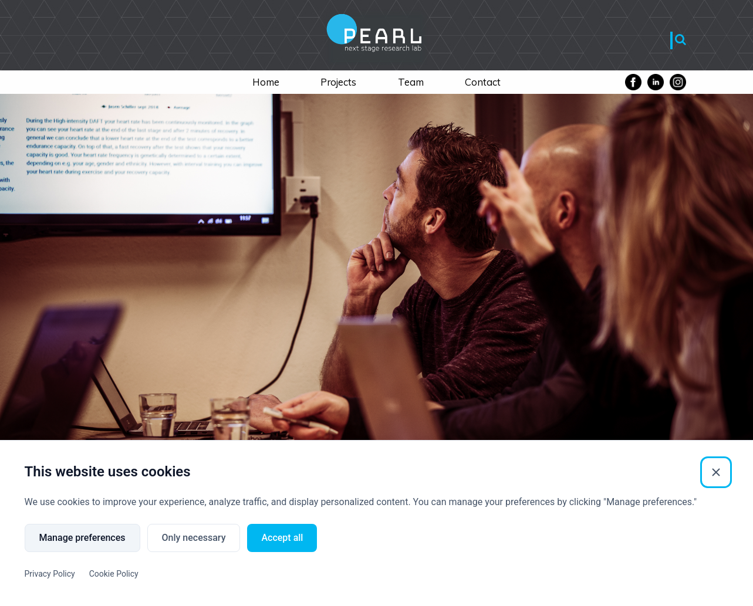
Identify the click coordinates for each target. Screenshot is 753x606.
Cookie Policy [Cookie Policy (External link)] (114, 573)
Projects (338, 82)
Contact (483, 82)
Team (411, 82)
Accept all (282, 537)
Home (265, 82)
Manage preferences (82, 537)
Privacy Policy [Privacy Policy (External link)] (50, 573)
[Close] (716, 472)
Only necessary (194, 537)
